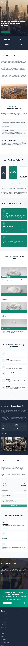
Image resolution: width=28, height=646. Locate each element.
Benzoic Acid (3, 625)
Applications (3, 634)
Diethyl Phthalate (3, 627)
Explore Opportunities (7, 585)
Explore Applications (14, 394)
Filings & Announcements (5, 642)
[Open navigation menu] (26, 2)
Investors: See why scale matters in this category (14, 397)
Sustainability (3, 636)
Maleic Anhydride (3, 624)
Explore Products (6, 32)
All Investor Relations (14, 554)
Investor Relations (16, 32)
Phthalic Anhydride (4, 622)
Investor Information (13, 150)
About (2, 631)
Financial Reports (3, 639)
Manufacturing (3, 633)
